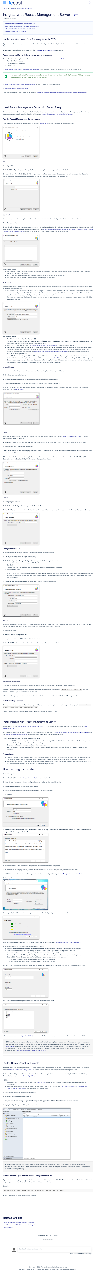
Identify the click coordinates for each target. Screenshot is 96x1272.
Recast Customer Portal (57, 59)
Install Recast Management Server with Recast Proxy (21, 26)
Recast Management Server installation (70, 874)
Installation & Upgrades (24, 8)
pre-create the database (55, 358)
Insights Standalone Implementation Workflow (19, 1222)
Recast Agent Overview (30, 1076)
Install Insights (8, 1227)
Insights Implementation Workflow (16, 734)
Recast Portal (44, 123)
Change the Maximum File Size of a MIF (67, 942)
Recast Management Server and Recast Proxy (32, 726)
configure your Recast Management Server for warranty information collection (62, 92)
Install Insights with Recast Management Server (19, 29)
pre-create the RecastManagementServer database (51, 351)
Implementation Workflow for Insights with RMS (19, 24)
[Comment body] (55, 1249)
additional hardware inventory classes (20, 1070)
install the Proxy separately (71, 436)
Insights (12, 8)
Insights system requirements (45, 50)
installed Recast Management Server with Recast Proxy (70, 732)
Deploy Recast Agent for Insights (15, 31)
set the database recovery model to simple (43, 345)
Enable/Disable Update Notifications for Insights (19, 1225)
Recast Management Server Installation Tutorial (57, 114)
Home (5, 8)
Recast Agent (9, 1046)
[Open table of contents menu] (5, 2)
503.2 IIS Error (41, 1082)
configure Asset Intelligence (28, 1036)
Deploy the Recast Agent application (16, 88)
